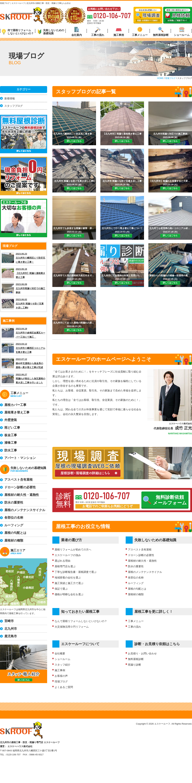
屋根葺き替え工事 (16, 412)
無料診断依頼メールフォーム (165, 500)
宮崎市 (9, 621)
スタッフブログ (13, 105)
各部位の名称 (136, 577)
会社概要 (60, 653)
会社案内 (76, 31)
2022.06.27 (23, 379)
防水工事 (10, 450)
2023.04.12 (23, 348)
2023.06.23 (23, 258)
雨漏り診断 (134, 664)
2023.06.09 (23, 288)
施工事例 (118, 31)
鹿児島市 (10, 636)
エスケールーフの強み (68, 555)
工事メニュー (140, 31)
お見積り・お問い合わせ (142, 653)
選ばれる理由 (62, 560)
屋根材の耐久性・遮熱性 (142, 560)
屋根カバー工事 (15, 405)
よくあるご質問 (64, 687)
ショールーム (182, 31)
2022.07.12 (23, 363)
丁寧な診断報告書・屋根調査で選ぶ (76, 571)
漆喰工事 (10, 442)
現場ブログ (61, 681)
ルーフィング (136, 583)
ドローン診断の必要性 (141, 555)
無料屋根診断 (161, 31)
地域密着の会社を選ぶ (68, 577)
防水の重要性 (136, 566)
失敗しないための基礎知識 (51, 32)
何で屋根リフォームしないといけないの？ (18, 32)
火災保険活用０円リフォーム (72, 626)
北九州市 (10, 628)
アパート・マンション (20, 458)
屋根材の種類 (136, 594)
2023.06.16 (23, 273)
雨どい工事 (12, 427)
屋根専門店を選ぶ (65, 566)
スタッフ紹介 (62, 664)
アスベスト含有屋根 (140, 549)
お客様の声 (61, 675)
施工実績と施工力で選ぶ (69, 583)
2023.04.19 (23, 333)
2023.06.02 (23, 303)
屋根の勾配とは (137, 588)
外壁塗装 (10, 420)
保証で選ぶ (61, 588)
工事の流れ (97, 31)
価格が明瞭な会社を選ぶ (69, 594)
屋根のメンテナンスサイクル (145, 571)
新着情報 (9, 98)
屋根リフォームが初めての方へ (73, 549)
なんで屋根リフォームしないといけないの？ (81, 621)
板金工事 (10, 435)
